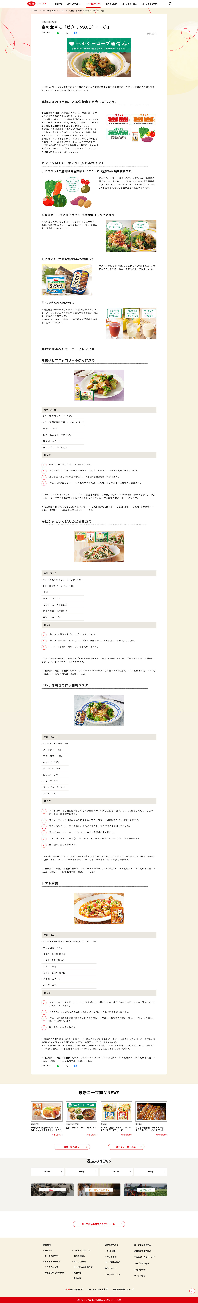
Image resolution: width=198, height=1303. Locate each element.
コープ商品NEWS (93, 3)
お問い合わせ (139, 1270)
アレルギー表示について (144, 1257)
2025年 (47, 1172)
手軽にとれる (79, 1256)
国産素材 (77, 1273)
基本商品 (48, 1250)
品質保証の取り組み (142, 1251)
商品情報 (58, 3)
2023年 (116, 1172)
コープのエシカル (129, 3)
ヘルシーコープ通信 (66, 11)
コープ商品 (36, 4)
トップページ (36, 11)
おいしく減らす (80, 1261)
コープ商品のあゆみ (142, 1245)
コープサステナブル (81, 1250)
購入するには (111, 3)
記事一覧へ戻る (71, 1146)
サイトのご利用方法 (96, 1289)
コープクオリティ (52, 1256)
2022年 (150, 1172)
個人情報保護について (122, 1289)
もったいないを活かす (82, 1267)
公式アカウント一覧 (98, 1224)
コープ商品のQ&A (149, 3)
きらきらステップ (52, 1261)
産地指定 (77, 1278)
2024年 (81, 1172)
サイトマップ (139, 1276)
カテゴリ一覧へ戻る (126, 1146)
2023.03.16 (151, 34)
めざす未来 (111, 1257)
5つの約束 (111, 1251)
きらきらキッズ (51, 1267)
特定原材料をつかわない (55, 1273)
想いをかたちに (74, 3)
